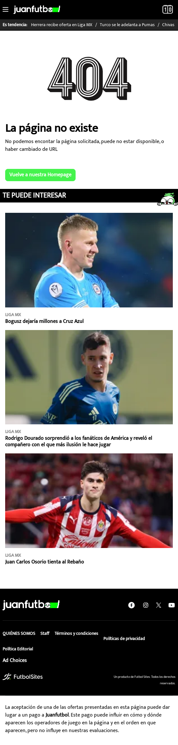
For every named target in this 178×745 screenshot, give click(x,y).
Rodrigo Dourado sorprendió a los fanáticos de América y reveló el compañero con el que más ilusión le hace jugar (78, 441)
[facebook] (131, 605)
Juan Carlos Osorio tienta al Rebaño (44, 562)
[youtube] (171, 605)
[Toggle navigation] (5, 9)
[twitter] (158, 605)
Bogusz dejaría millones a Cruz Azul (44, 321)
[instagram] (146, 605)
